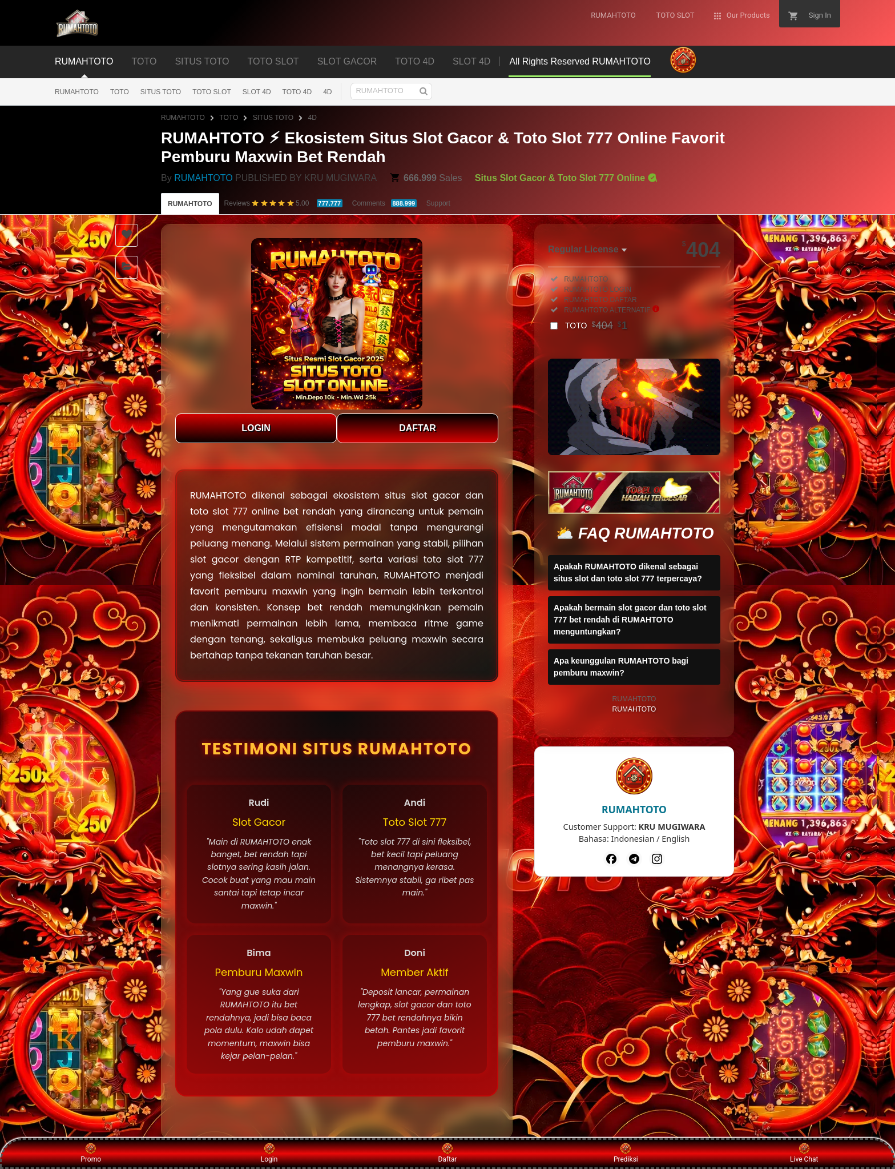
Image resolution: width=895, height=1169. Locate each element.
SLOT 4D (257, 92)
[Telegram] (634, 859)
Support (438, 203)
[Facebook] (611, 859)
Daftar (447, 1153)
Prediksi (626, 1153)
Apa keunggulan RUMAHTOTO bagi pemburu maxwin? (621, 666)
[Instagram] (657, 859)
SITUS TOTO (160, 92)
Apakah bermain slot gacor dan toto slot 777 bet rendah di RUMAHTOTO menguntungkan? (630, 619)
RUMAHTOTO (77, 92)
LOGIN (256, 428)
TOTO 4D (297, 92)
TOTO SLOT (211, 92)
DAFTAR (417, 428)
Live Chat (804, 1153)
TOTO (119, 92)
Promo (90, 1153)
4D (327, 92)
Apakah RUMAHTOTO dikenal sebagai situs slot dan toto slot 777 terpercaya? (628, 572)
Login (269, 1153)
